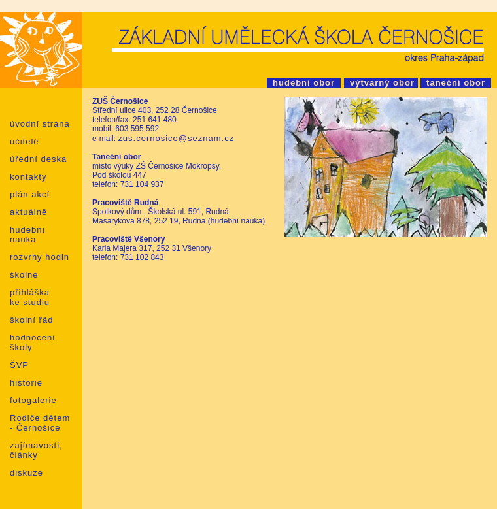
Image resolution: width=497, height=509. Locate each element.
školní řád (31, 320)
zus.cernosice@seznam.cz (176, 138)
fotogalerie (33, 400)
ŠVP (19, 365)
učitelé (24, 141)
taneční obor (455, 83)
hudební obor (304, 83)
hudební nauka (27, 234)
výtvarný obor (381, 83)
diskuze (26, 473)
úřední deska (38, 159)
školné (24, 275)
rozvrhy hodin (39, 257)
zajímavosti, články (36, 450)
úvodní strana (40, 124)
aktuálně (28, 212)
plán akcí (30, 194)
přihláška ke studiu (30, 297)
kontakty (28, 177)
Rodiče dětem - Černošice (40, 423)
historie (26, 382)
